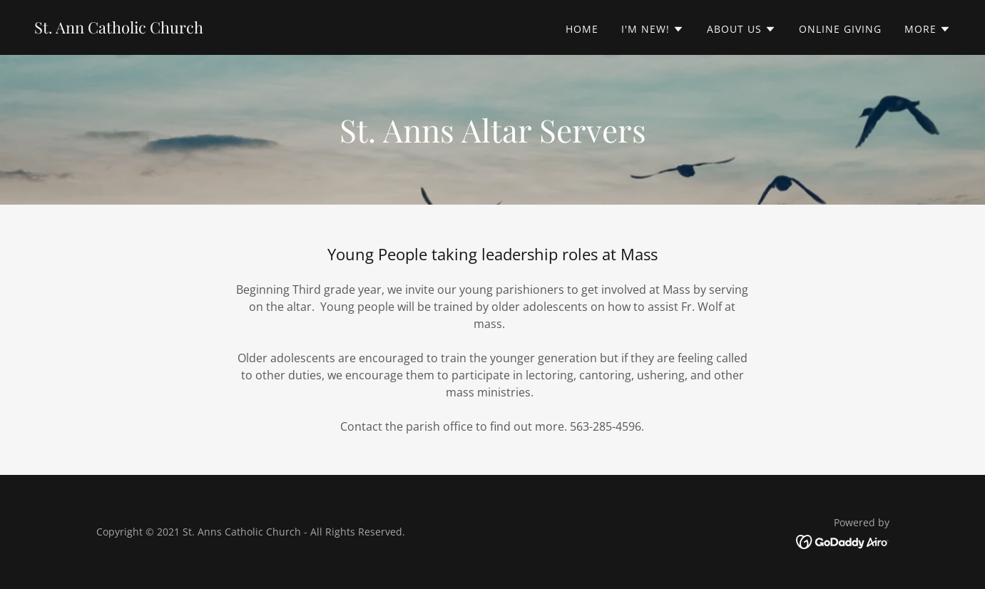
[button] (652, 29)
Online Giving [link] (840, 29)
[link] (118, 29)
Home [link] (582, 29)
